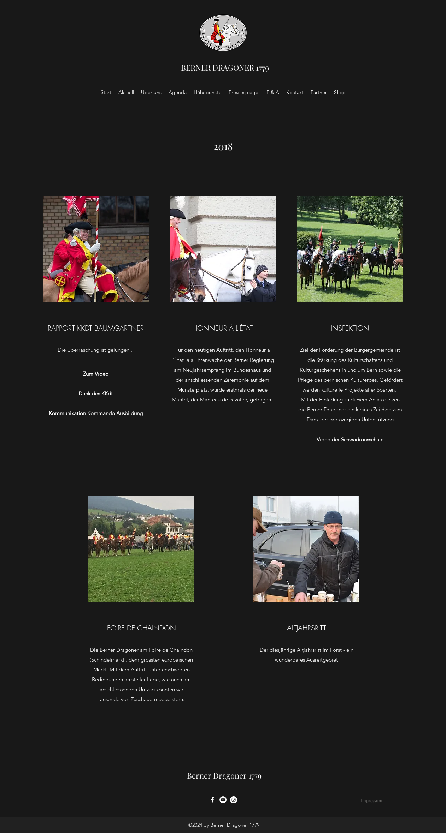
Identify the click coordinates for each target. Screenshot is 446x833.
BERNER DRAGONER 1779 (225, 67)
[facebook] (212, 799)
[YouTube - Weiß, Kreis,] (223, 799)
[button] (96, 249)
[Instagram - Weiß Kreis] (233, 799)
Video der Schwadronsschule (350, 439)
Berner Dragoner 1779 (224, 775)
